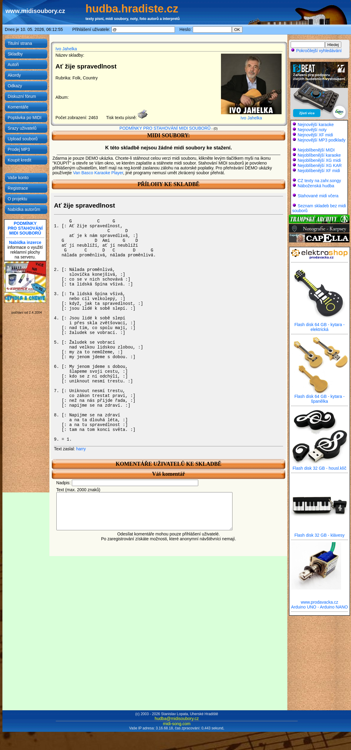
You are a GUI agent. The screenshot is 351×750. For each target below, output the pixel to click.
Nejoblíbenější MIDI (316, 150)
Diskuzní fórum (22, 96)
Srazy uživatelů (22, 128)
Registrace (18, 188)
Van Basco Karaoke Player (98, 172)
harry (81, 448)
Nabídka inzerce (25, 242)
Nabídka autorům (24, 209)
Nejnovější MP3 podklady (322, 140)
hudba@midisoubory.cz (177, 718)
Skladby (15, 54)
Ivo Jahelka (66, 48)
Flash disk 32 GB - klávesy (319, 533)
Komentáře (18, 107)
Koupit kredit (19, 160)
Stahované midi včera (318, 195)
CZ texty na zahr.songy (319, 180)
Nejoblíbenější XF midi (319, 170)
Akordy (14, 75)
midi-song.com (176, 723)
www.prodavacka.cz (319, 600)
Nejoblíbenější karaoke (319, 155)
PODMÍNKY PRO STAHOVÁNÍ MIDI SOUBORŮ (165, 128)
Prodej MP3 (19, 149)
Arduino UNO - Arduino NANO (319, 607)
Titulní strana (20, 43)
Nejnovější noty (312, 129)
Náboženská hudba (316, 185)
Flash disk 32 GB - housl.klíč (319, 466)
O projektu (17, 198)
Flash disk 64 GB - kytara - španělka (319, 397)
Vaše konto (18, 177)
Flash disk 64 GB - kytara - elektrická (319, 325)
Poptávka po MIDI (24, 117)
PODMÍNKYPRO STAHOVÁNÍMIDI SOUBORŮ (25, 228)
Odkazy (15, 85)
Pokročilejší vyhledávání (316, 50)
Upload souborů (23, 138)
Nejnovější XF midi (315, 134)
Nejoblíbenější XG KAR (320, 165)
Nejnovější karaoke (316, 124)
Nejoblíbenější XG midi (319, 160)
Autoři (13, 64)
